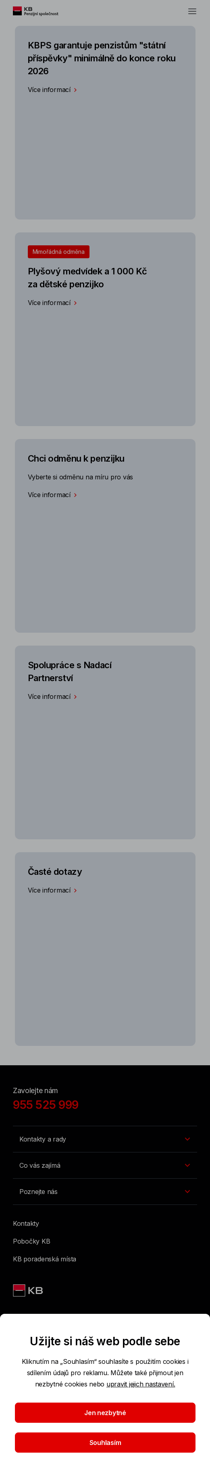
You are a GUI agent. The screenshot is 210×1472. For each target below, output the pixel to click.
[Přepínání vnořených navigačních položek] (105, 1139)
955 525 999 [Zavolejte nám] (46, 1105)
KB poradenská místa (44, 1259)
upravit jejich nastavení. (140, 1384)
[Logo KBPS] (28, 1290)
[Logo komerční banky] (40, 11)
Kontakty (26, 1223)
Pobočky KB (31, 1241)
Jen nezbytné (105, 1413)
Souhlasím (105, 1443)
